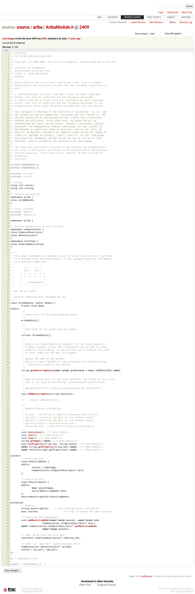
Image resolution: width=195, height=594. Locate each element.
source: (9, 27)
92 (8, 320)
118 (7, 397)
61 (8, 229)
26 (8, 127)
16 (8, 97)
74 (8, 268)
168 (7, 544)
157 (7, 511)
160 (7, 520)
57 (8, 218)
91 (8, 318)
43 (8, 177)
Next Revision (156, 22)
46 (8, 185)
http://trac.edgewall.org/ (182, 591)
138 (7, 456)
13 (8, 88)
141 (7, 464)
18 (8, 103)
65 (8, 241)
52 (8, 203)
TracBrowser (146, 576)
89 (8, 312)
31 (8, 141)
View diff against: (179, 33)
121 (7, 406)
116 (7, 391)
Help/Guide (172, 12)
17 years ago (74, 38)
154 (7, 503)
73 (8, 265)
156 (7, 509)
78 (8, 279)
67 (8, 247)
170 (7, 550)
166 (7, 538)
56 (8, 215)
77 (8, 276)
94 (8, 326)
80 (8, 285)
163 (7, 529)
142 (7, 467)
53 (8, 206)
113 (7, 382)
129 (7, 429)
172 (7, 556)
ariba (38, 27)
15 (8, 94)
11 (8, 82)
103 (7, 353)
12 (8, 85)
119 (7, 400)
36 (8, 156)
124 (7, 414)
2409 (84, 27)
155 (7, 506)
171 (7, 553)
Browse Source (132, 17)
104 (7, 356)
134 (7, 444)
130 (7, 432)
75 (8, 270)
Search (171, 17)
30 (8, 138)
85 (8, 300)
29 (8, 135)
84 (8, 297)
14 (8, 91)
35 (8, 153)
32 (8, 144)
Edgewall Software (34, 591)
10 (8, 80)
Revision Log (186, 22)
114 (7, 385)
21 (8, 112)
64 (8, 238)
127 (7, 423)
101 (7, 347)
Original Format (106, 584)
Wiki (99, 17)
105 (7, 359)
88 (8, 309)
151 (7, 494)
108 (7, 367)
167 (7, 541)
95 (8, 329)
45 (8, 182)
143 (7, 470)
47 (8, 188)
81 (8, 288)
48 (8, 191)
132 (7, 438)
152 (7, 497)
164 (7, 532)
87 (8, 306)
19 (8, 106)
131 (7, 435)
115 (7, 388)
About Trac (187, 12)
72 (8, 262)
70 (8, 256)
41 (8, 171)
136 (7, 450)
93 (8, 323)
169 (7, 547)
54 (8, 209)
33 (8, 147)
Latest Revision (138, 22)
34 (8, 150)
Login (161, 12)
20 (8, 109)
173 (7, 558)
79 (8, 282)
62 (8, 232)
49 (8, 194)
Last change (8, 38)
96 (8, 332)
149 (7, 488)
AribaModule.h (60, 27)
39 (8, 165)
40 (8, 168)
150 (7, 491)
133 (7, 441)
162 (7, 526)
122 (7, 409)
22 (8, 115)
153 (7, 500)
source (23, 27)
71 (8, 259)
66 (8, 244)
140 (7, 462)
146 (7, 479)
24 (8, 121)
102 (7, 350)
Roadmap (113, 17)
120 (7, 403)
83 (8, 294)
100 (7, 344)
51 (8, 200)
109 (7, 370)
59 (8, 224)
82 (8, 291)
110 (7, 373)
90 (8, 315)
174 (7, 561)
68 (8, 250)
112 (7, 379)
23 (8, 118)
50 (8, 197)
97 (8, 335)
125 (7, 417)
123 (7, 412)
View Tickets (154, 17)
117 (7, 394)
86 (8, 303)
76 (8, 274)
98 (8, 338)
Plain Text (85, 584)
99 (8, 341)
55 (8, 212)
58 (8, 221)
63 (8, 235)
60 (8, 226)
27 (8, 130)
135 (7, 447)
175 (7, 564)
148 (7, 485)
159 (7, 517)
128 (7, 426)
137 (7, 453)
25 (8, 124)
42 (8, 174)
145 (7, 476)
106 (7, 362)
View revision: (141, 33)
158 (7, 514)
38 (8, 162)
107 (7, 365)
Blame (173, 22)
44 (8, 179)
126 (7, 420)
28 (8, 132)
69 (8, 253)
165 (7, 535)
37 (8, 159)
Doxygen (186, 17)
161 (7, 523)
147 (7, 482)
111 (7, 376)
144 (7, 473)
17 (8, 100)
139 (7, 459)
